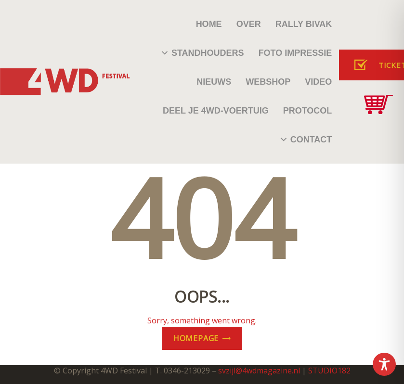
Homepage (196, 338)
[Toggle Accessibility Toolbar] (384, 364)
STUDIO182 (329, 370)
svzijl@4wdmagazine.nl (259, 370)
